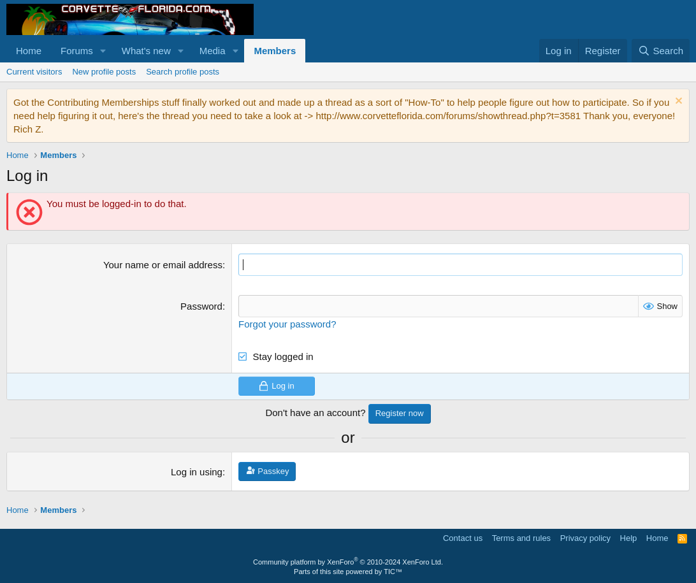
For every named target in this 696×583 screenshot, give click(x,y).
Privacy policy (585, 538)
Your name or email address (162, 264)
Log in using (196, 471)
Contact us (462, 538)
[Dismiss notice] (677, 102)
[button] (103, 50)
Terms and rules (521, 538)
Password (201, 306)
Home (28, 50)
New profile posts (104, 71)
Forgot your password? (287, 324)
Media (212, 50)
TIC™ (393, 571)
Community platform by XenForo (348, 562)
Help (628, 538)
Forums (77, 50)
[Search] (661, 50)
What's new (146, 50)
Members (275, 50)
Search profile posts (182, 71)
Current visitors (34, 71)
